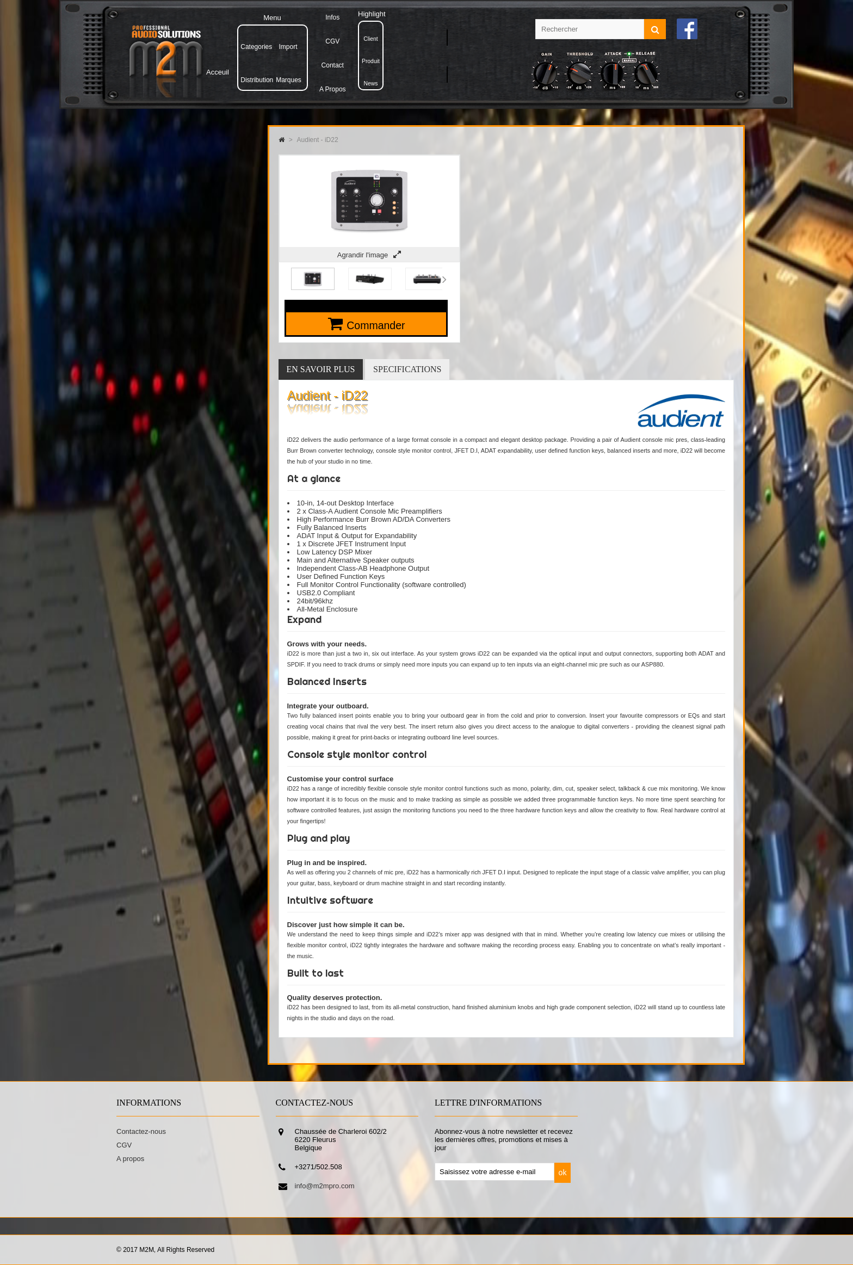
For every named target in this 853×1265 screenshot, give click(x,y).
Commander (376, 325)
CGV (124, 1145)
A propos (130, 1159)
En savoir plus (321, 369)
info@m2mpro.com (325, 1186)
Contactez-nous (141, 1131)
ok (563, 1172)
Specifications (407, 369)
